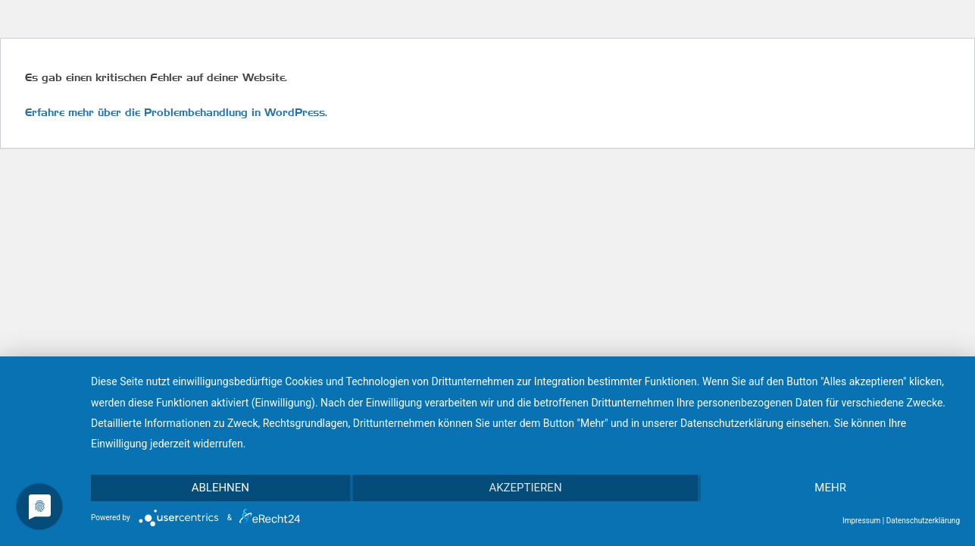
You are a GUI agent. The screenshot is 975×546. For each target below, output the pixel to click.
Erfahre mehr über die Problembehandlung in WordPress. (176, 112)
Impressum (861, 520)
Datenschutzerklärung (923, 520)
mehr (830, 487)
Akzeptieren (525, 487)
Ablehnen (220, 487)
